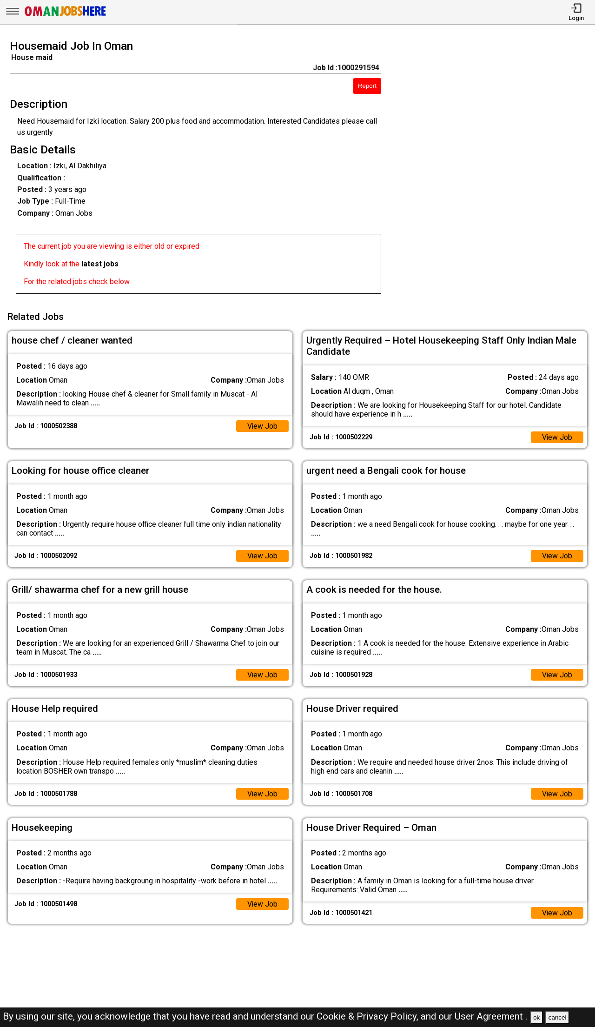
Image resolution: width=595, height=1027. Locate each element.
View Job (262, 424)
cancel (558, 1017)
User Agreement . (491, 1016)
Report (367, 85)
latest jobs (100, 263)
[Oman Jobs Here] (65, 16)
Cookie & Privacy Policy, (369, 1016)
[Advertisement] (495, 170)
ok (536, 1017)
